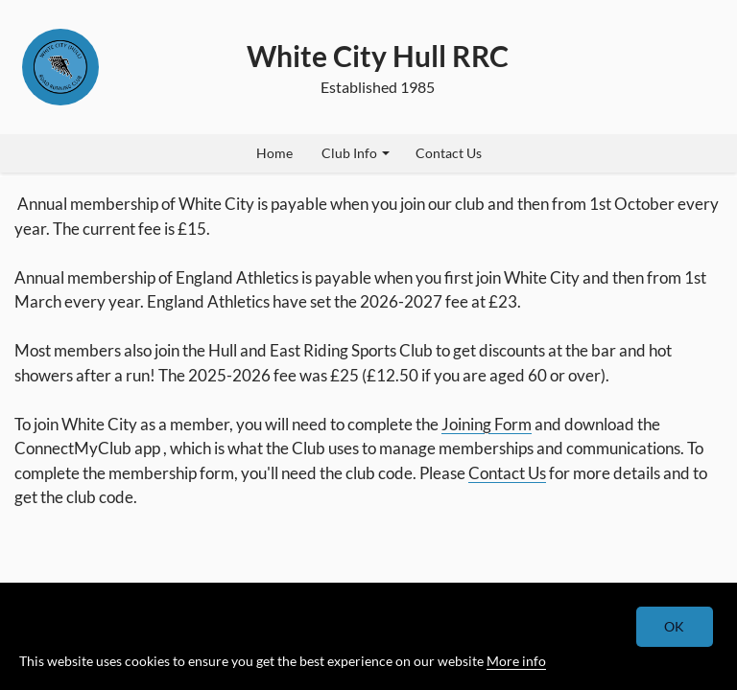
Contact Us (449, 153)
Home (274, 153)
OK (675, 626)
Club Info (355, 153)
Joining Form (486, 424)
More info (516, 661)
